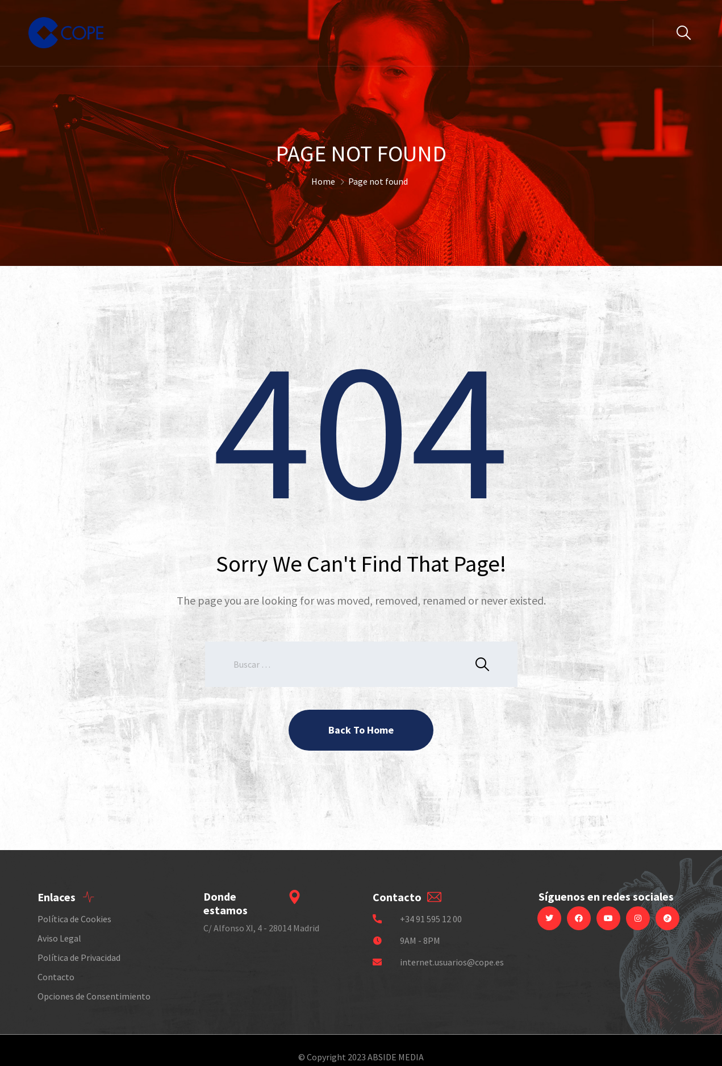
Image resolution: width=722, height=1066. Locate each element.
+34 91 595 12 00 (431, 919)
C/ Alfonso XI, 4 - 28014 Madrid (261, 928)
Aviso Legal (59, 938)
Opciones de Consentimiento (94, 996)
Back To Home (361, 729)
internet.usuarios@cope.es (452, 962)
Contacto (55, 976)
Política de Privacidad (78, 957)
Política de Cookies (74, 919)
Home (323, 181)
